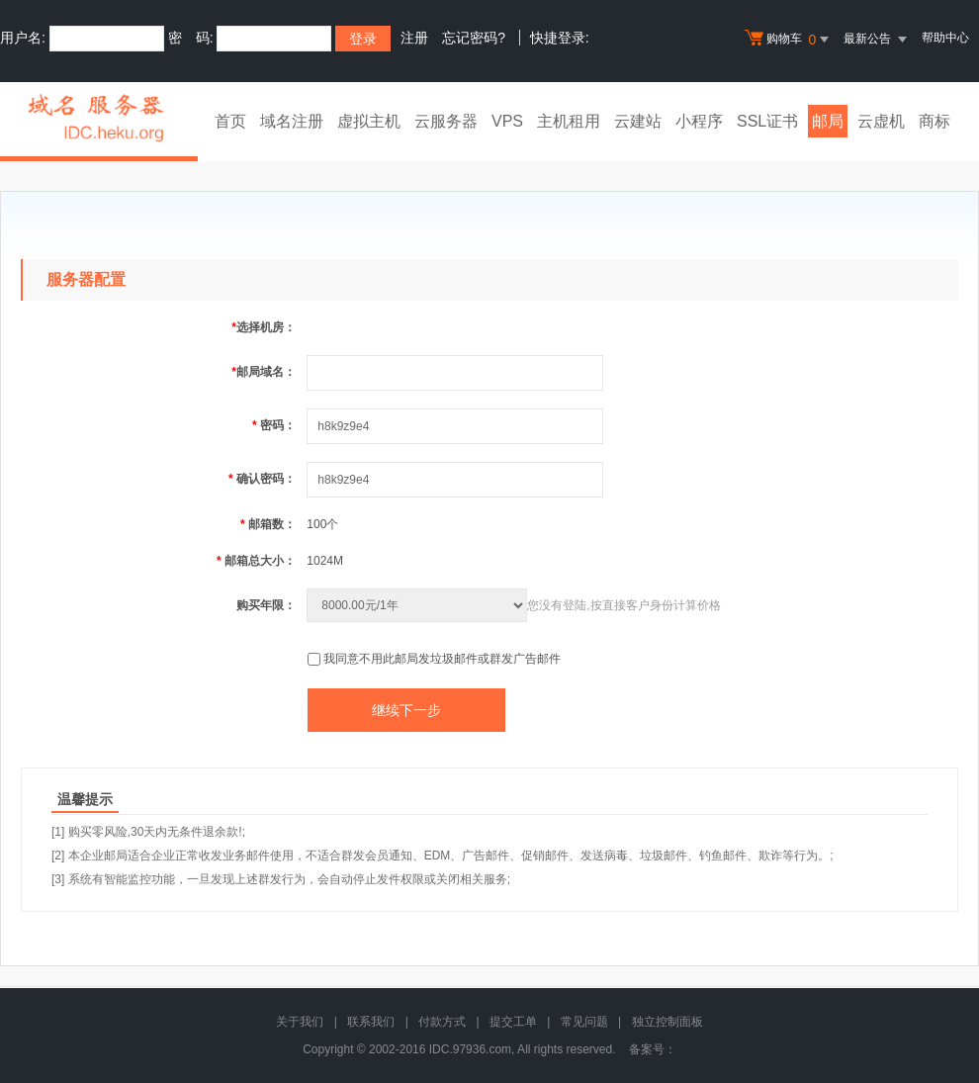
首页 (230, 121)
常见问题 (584, 1022)
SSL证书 (767, 121)
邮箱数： (268, 524)
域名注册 (291, 121)
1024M (325, 561)
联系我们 (371, 1022)
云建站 (638, 121)
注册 (414, 37)
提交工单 (513, 1022)
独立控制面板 (667, 1022)
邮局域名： (263, 372)
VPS (507, 121)
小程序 (699, 121)
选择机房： (263, 327)
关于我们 (299, 1022)
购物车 (789, 39)
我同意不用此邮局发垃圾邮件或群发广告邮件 (442, 659)
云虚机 (881, 121)
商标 (934, 121)
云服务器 (446, 121)
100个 (322, 524)
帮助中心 (945, 38)
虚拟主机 (368, 121)
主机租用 (568, 121)
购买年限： (266, 605)
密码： (274, 425)
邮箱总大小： (256, 561)
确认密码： (262, 479)
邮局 (828, 121)
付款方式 (442, 1022)
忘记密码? (473, 37)
